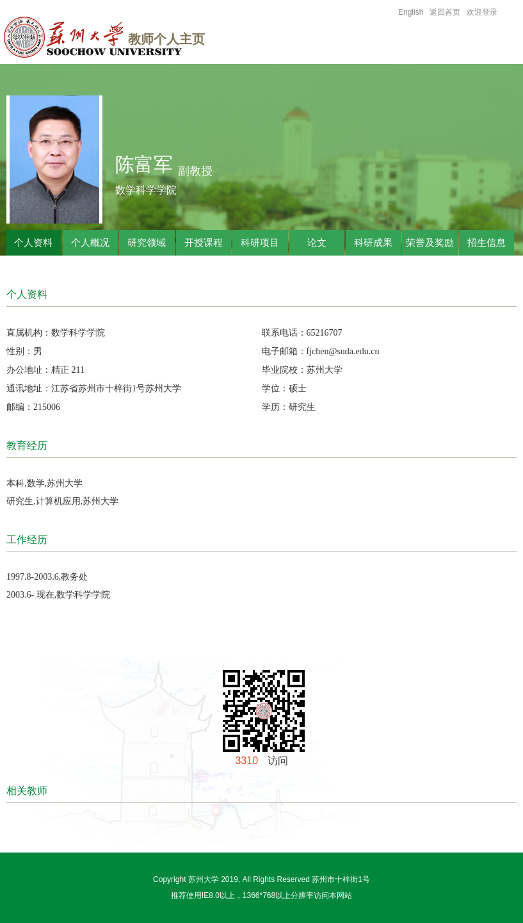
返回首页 (445, 12)
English (410, 12)
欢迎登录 (482, 12)
